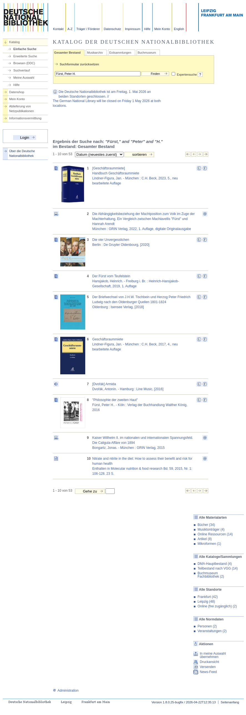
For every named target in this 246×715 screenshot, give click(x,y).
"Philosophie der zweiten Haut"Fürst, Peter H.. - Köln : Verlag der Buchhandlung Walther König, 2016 (139, 405)
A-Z (69, 29)
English (179, 29)
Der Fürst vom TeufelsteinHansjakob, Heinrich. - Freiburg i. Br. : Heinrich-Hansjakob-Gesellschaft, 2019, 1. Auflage (135, 281)
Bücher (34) (206, 525)
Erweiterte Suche (25, 56)
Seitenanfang (230, 702)
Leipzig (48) (206, 601)
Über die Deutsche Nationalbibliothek (22, 153)
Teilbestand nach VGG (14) (217, 568)
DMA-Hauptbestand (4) (214, 564)
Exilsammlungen (120, 52)
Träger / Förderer (88, 29)
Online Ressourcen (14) (215, 534)
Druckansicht (209, 662)
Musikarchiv (95, 52)
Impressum (132, 29)
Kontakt (58, 29)
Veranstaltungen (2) (212, 631)
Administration (66, 690)
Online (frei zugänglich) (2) (217, 606)
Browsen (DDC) (24, 63)
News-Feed (208, 672)
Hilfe (147, 29)
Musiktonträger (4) (210, 529)
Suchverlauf (21, 70)
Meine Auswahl (23, 77)
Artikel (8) (204, 539)
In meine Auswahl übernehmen (213, 655)
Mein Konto (162, 29)
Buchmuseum (147, 52)
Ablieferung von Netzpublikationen (21, 109)
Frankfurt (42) (207, 597)
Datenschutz (112, 29)
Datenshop (16, 92)
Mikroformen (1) (209, 544)
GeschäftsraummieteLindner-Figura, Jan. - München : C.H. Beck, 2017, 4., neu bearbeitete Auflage (135, 344)
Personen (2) (207, 626)
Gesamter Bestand (67, 52)
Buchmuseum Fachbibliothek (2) (210, 574)
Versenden (207, 667)
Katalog (14, 42)
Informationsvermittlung (25, 118)
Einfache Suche (24, 49)
